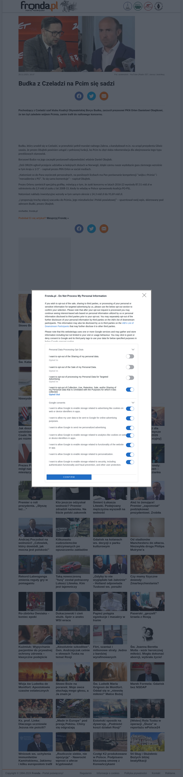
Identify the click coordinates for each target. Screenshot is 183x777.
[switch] (130, 356)
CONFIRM (69, 477)
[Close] (145, 296)
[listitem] (91, 349)
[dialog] (91, 388)
